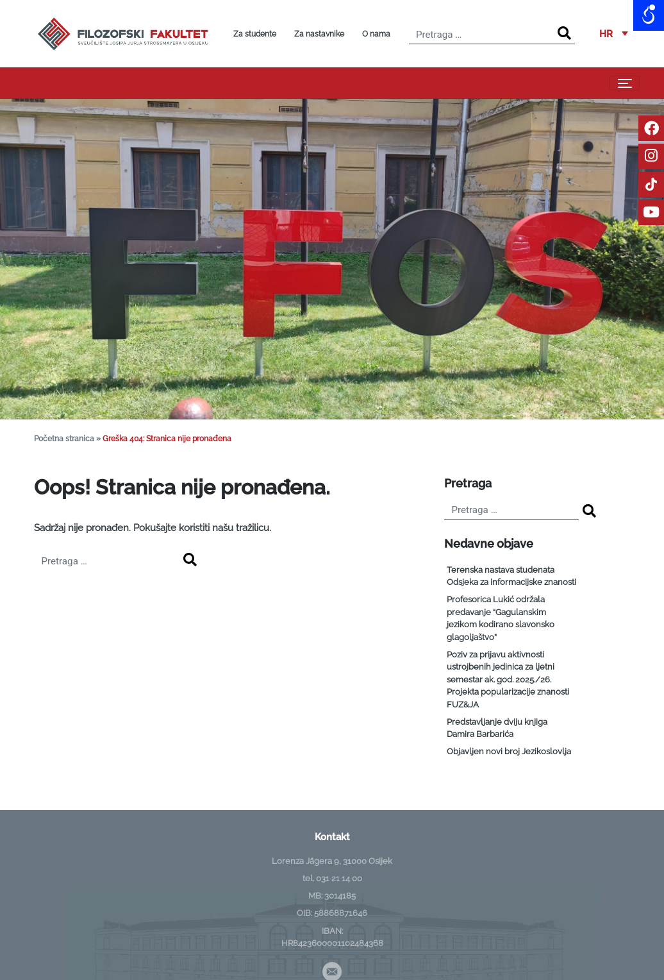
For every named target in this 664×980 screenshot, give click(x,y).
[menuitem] (614, 34)
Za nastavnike (319, 34)
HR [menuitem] (606, 33)
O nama (376, 34)
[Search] (564, 33)
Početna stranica (64, 438)
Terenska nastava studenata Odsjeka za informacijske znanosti (511, 576)
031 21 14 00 (339, 878)
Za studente (254, 34)
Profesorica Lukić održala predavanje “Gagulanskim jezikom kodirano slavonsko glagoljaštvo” (500, 618)
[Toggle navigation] (625, 83)
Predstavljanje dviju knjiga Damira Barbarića (497, 728)
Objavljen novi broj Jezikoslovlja (509, 751)
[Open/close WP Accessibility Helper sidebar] (648, 15)
